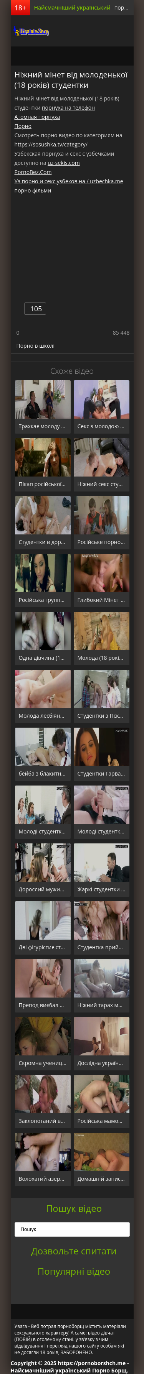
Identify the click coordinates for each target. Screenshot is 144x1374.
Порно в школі (36, 345)
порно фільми (33, 190)
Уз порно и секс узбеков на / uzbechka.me (69, 181)
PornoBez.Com (33, 172)
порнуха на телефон (68, 107)
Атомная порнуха (37, 116)
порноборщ (30, 30)
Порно (23, 126)
